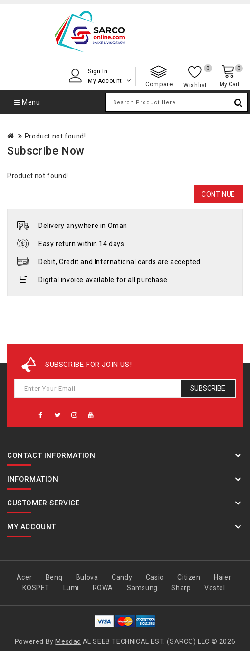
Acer (24, 577)
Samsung (142, 588)
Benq (54, 577)
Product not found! (55, 136)
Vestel (214, 588)
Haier (222, 577)
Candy (122, 577)
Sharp (181, 588)
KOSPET (35, 588)
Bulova (87, 577)
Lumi (71, 588)
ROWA (103, 588)
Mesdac (68, 641)
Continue (218, 194)
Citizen (188, 577)
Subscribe (207, 388)
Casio (155, 577)
